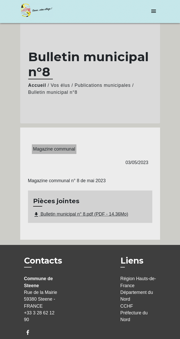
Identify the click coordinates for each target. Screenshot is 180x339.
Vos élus (60, 85)
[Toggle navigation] (153, 11)
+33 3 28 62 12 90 (39, 316)
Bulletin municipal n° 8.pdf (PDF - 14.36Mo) (80, 214)
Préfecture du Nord (134, 316)
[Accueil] (39, 11)
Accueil (37, 85)
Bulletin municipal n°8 (52, 92)
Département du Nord (136, 296)
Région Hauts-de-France (138, 282)
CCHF (126, 306)
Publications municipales (103, 85)
